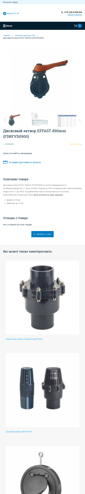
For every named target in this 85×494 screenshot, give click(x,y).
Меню (9, 25)
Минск (15, 2)
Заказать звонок (74, 15)
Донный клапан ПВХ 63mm (19, 431)
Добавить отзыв (44, 234)
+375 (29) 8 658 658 (73, 12)
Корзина (78, 26)
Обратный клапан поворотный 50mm (24, 339)
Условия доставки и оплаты (25, 162)
